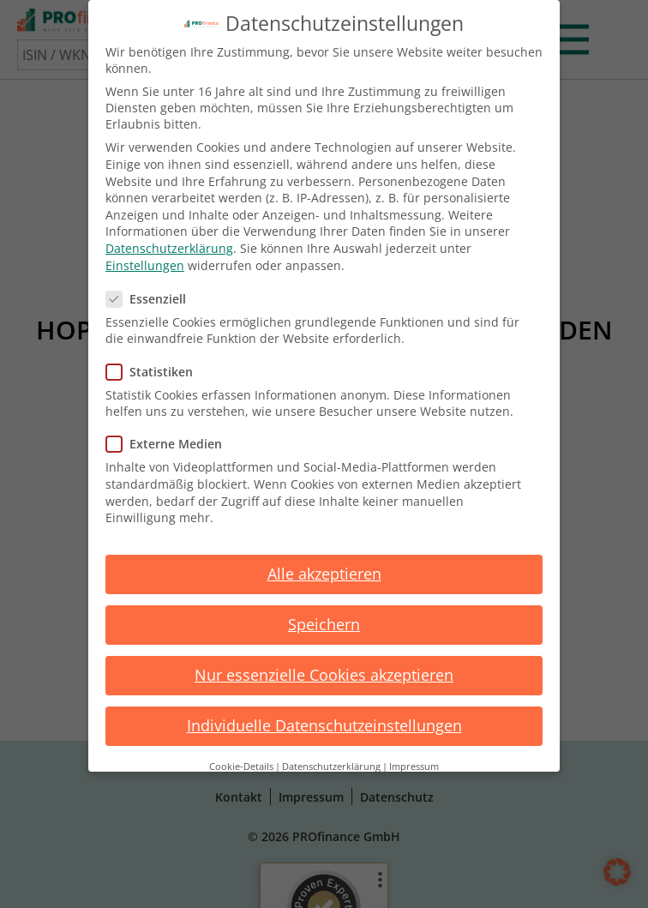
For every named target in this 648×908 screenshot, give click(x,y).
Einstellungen (144, 265)
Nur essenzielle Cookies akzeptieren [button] (324, 674)
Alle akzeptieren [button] (324, 573)
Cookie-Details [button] (241, 767)
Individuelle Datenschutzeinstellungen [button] (324, 725)
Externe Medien (169, 444)
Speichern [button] (324, 624)
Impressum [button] (414, 767)
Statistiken (154, 372)
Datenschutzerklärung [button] (331, 767)
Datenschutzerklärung (169, 248)
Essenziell (151, 299)
